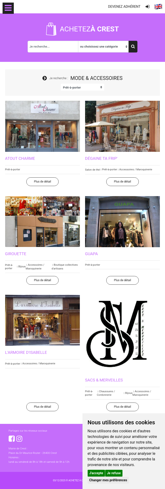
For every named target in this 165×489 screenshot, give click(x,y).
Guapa (91, 253)
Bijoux (21, 266)
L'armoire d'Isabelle (26, 352)
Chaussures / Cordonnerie (106, 393)
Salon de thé (92, 169)
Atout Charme (20, 158)
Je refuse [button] (114, 473)
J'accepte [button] (96, 473)
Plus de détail (42, 181)
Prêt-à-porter (12, 169)
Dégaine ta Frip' (101, 158)
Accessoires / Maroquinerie (135, 169)
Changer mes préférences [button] (108, 480)
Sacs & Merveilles (104, 380)
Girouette (15, 253)
